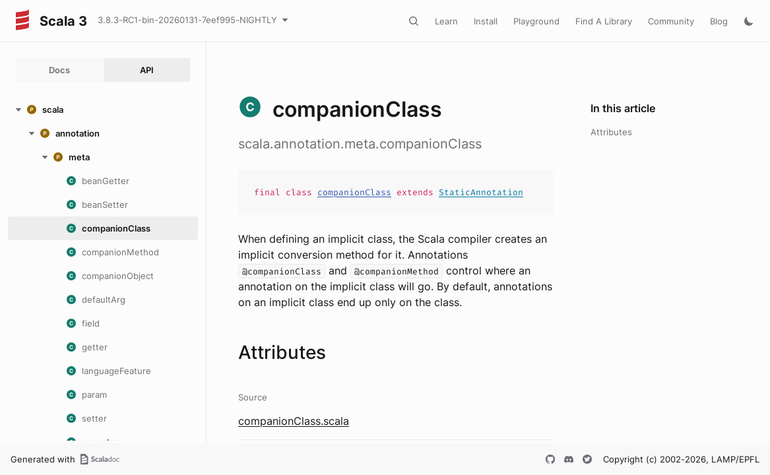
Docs (59, 70)
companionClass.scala (293, 421)
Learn (446, 21)
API (147, 70)
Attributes (611, 132)
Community (671, 21)
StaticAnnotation (481, 192)
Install (485, 21)
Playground (536, 21)
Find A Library (603, 21)
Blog (719, 21)
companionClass (354, 192)
